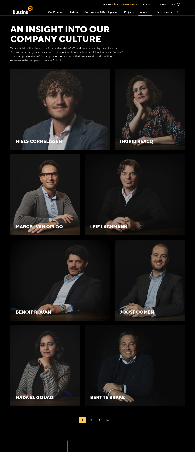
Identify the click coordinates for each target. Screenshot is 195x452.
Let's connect (164, 12)
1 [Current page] (82, 420)
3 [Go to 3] (99, 420)
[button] (178, 12)
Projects (129, 12)
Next (110, 420)
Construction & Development (101, 12)
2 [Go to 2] (91, 420)
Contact (147, 4)
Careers (162, 4)
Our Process (55, 12)
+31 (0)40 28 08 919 (125, 4)
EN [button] (176, 4)
